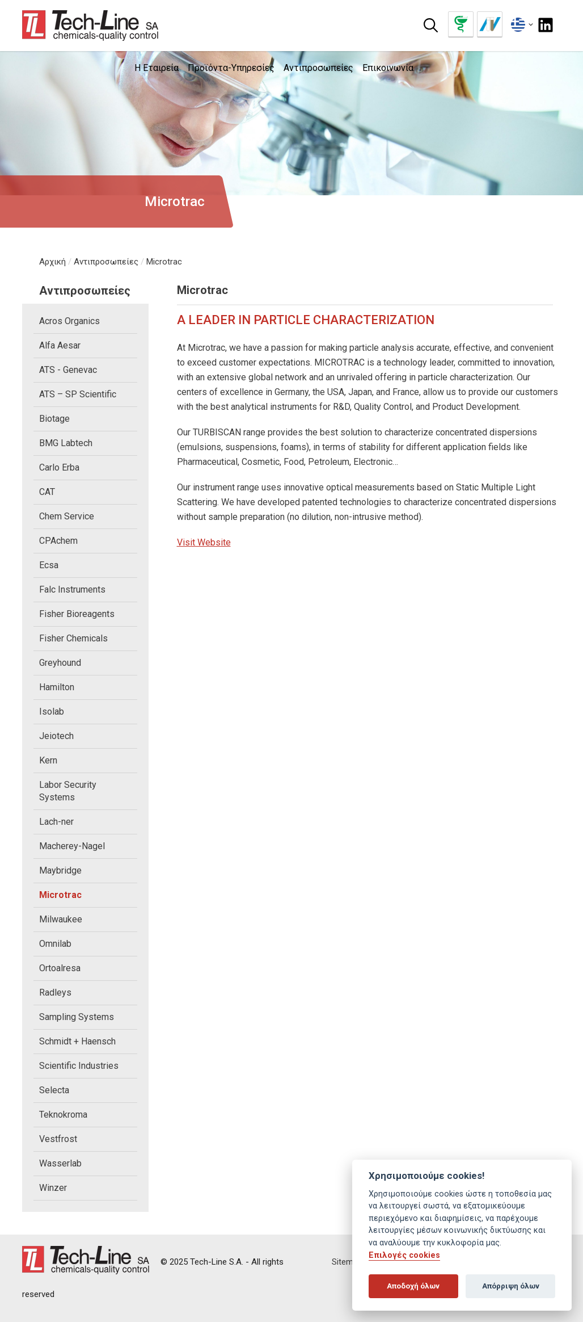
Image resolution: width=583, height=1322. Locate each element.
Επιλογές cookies (404, 1255)
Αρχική (52, 262)
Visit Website (204, 542)
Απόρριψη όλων (510, 1286)
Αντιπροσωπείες (106, 262)
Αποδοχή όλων (413, 1286)
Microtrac (164, 262)
